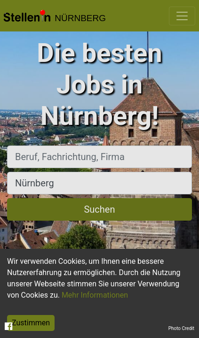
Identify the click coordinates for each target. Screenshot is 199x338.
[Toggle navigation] (182, 16)
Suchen (99, 209)
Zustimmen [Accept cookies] (31, 322)
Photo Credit (181, 328)
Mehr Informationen (95, 295)
